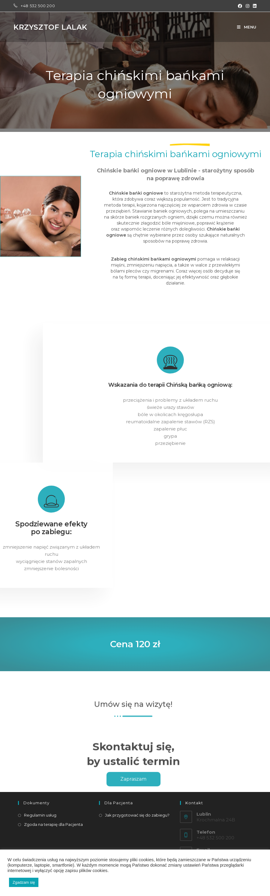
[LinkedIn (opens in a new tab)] (253, 6)
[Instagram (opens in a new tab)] (247, 6)
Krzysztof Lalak (50, 27)
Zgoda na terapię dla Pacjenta (53, 824)
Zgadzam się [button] (24, 882)
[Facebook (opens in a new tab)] (240, 6)
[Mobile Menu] (246, 27)
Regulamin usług (40, 815)
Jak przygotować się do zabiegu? (137, 815)
